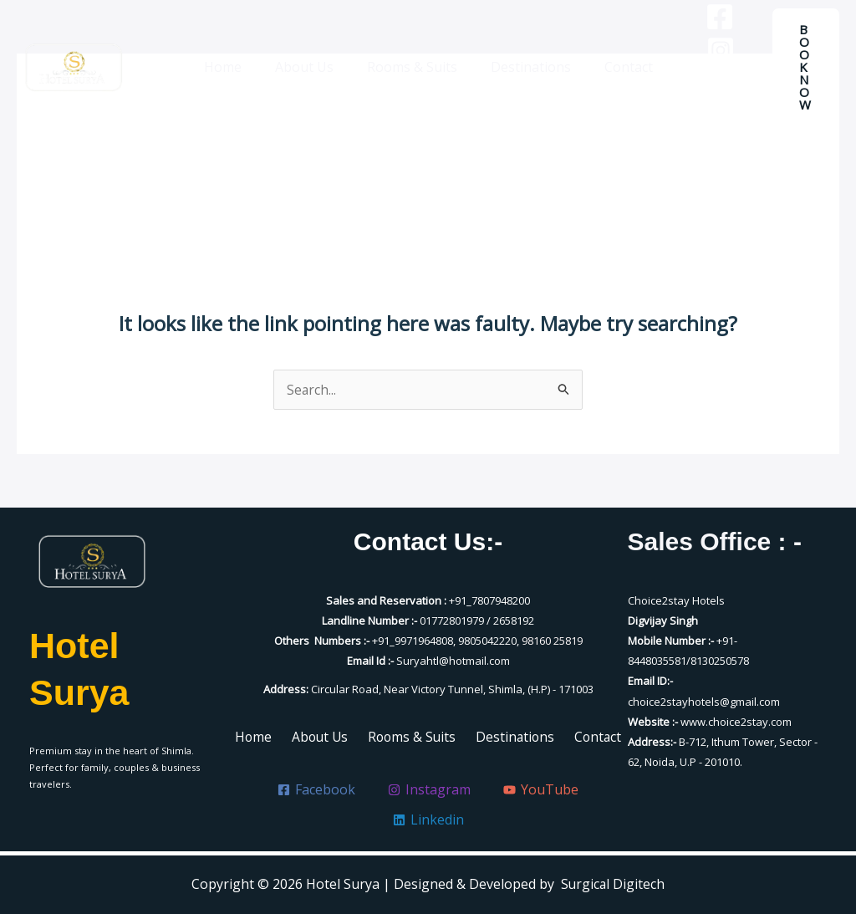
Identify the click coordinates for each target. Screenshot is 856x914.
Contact (615, 67)
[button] (806, 67)
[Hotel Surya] (73, 67)
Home (236, 67)
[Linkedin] (704, 117)
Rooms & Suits (412, 67)
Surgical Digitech (612, 884)
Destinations (524, 67)
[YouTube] (704, 83)
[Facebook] (703, 16)
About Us (311, 67)
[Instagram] (704, 50)
